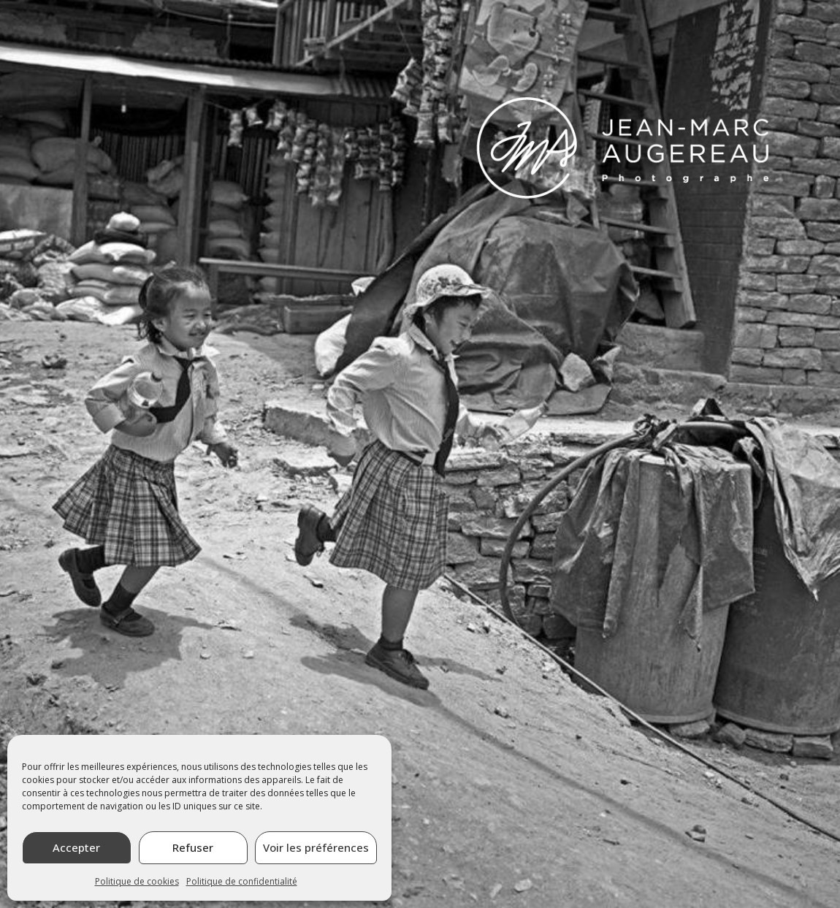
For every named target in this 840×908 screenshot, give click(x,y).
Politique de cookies (137, 881)
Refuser (192, 847)
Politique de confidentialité (241, 881)
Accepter (76, 847)
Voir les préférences (316, 847)
